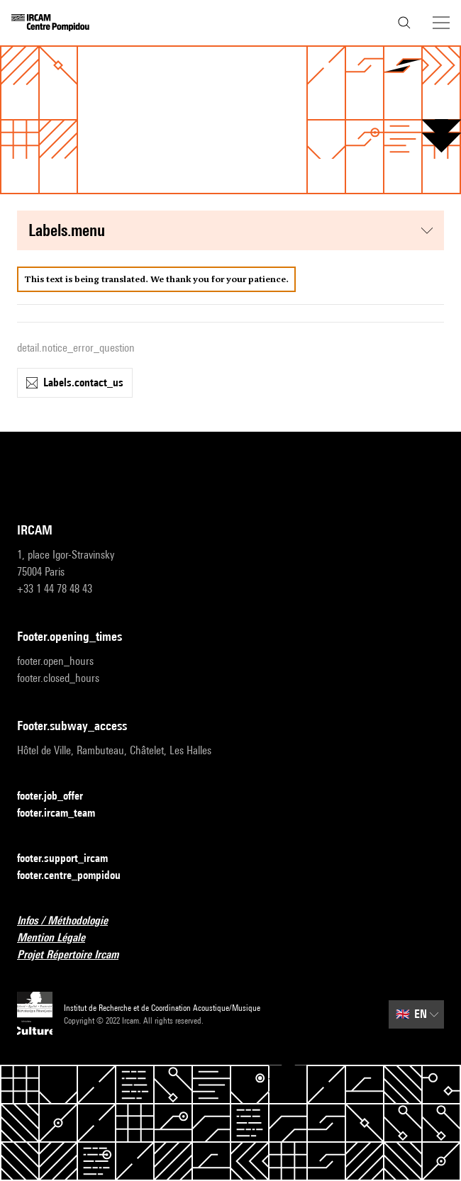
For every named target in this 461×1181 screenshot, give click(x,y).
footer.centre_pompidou (77, 875)
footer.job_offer (58, 796)
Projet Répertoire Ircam (76, 955)
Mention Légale (59, 938)
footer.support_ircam (71, 858)
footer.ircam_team (64, 813)
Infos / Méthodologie (71, 921)
